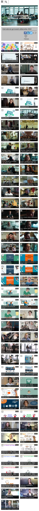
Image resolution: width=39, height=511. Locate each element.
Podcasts (26, 39)
